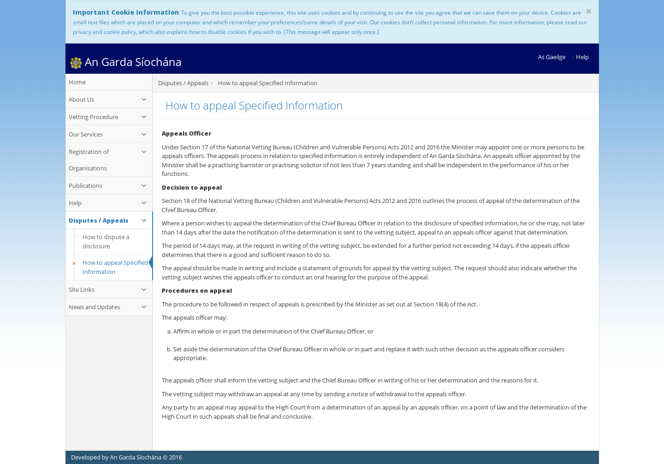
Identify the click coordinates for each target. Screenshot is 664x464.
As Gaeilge (551, 57)
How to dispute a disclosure (105, 241)
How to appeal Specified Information (109, 267)
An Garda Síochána (125, 61)
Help (582, 57)
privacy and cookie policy (104, 31)
